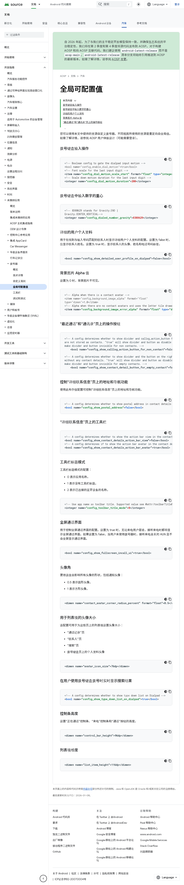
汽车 (82, 76)
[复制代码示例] (170, 159)
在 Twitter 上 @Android (109, 817)
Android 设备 (104, 23)
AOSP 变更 (119, 59)
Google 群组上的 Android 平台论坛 (115, 841)
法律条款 (85, 873)
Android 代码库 (61, 817)
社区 (73, 873)
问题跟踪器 (146, 851)
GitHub (57, 851)
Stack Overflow (149, 845)
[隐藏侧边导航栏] (43, 878)
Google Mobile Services (153, 840)
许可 (96, 873)
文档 (7, 14)
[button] (21, 57)
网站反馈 (123, 873)
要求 (55, 822)
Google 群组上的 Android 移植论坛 (115, 859)
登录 (177, 4)
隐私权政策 (108, 873)
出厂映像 (58, 840)
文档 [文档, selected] (33, 4)
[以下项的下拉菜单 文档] (41, 4)
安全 (45, 23)
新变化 (8, 23)
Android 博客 (103, 828)
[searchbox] (24, 35)
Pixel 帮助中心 (148, 822)
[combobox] (114, 4)
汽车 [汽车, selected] (124, 23)
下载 (55, 828)
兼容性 (82, 23)
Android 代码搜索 (60, 4)
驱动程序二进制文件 (64, 845)
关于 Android (60, 873)
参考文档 (142, 23)
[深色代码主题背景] (166, 159)
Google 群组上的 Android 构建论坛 (115, 850)
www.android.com (151, 834)
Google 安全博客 (106, 834)
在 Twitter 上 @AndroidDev (111, 822)
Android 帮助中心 (150, 817)
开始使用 (27, 23)
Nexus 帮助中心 (149, 828)
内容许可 (87, 788)
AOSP (63, 76)
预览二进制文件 (61, 834)
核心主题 (63, 23)
